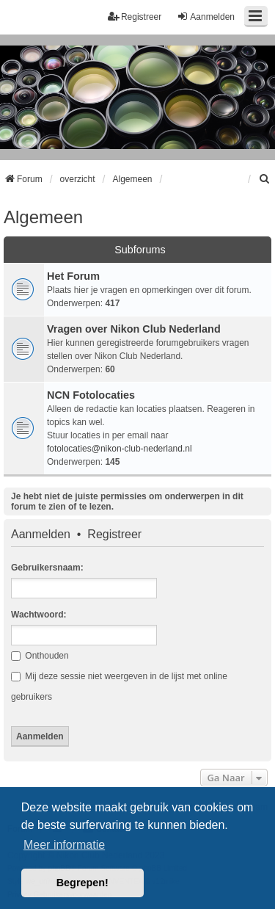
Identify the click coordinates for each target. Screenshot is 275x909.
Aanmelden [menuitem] (206, 16)
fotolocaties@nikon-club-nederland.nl (119, 448)
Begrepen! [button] (82, 882)
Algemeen (43, 217)
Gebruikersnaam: (47, 567)
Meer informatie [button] (64, 845)
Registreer (114, 534)
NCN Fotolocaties (91, 395)
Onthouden (40, 656)
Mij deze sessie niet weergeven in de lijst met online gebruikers (119, 686)
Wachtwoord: (39, 614)
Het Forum (73, 276)
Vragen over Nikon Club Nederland (134, 329)
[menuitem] (264, 179)
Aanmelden (40, 534)
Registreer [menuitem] (134, 16)
